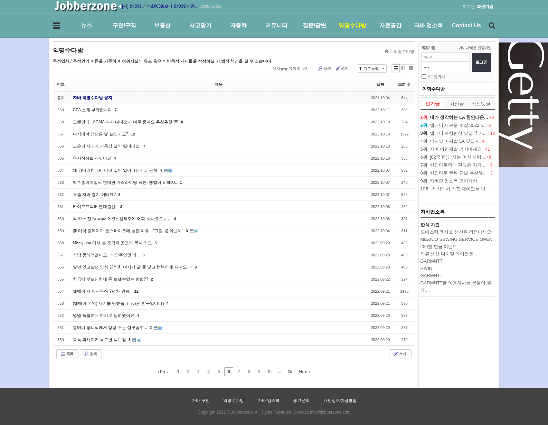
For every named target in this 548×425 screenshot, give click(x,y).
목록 (66, 354)
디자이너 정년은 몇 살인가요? (101, 134)
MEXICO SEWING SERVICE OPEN (457, 239)
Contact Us (466, 25)
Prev (163, 371)
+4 (482, 141)
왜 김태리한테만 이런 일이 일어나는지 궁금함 (116, 170)
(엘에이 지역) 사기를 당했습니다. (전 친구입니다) (119, 303)
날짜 (380, 84)
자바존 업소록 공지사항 (453, 180)
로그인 (469, 6)
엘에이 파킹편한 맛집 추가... (458, 133)
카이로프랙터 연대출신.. (96, 206)
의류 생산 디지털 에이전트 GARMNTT (447, 257)
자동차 (238, 25)
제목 (219, 84)
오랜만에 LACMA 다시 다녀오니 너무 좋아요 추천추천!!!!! (126, 122)
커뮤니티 (276, 25)
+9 (491, 117)
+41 (486, 149)
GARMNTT (432, 275)
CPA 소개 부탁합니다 (93, 109)
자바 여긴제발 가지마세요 (456, 149)
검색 (324, 68)
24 (289, 371)
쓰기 (342, 68)
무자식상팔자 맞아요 (93, 158)
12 (133, 134)
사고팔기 (200, 25)
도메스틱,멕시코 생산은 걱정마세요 (456, 232)
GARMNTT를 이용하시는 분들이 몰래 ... (456, 286)
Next (304, 371)
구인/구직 (124, 25)
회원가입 (428, 48)
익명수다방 (352, 25)
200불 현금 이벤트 (439, 246)
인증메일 (484, 48)
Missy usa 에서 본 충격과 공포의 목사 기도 (113, 242)
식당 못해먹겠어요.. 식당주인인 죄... (107, 255)
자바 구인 (200, 400)
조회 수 (404, 84)
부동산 (162, 25)
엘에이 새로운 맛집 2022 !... (458, 125)
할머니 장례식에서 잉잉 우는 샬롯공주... (111, 327)
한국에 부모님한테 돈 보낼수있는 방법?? (111, 279)
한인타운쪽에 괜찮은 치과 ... (458, 165)
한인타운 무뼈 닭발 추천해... (458, 173)
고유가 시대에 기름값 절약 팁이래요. (107, 146)
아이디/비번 (467, 48)
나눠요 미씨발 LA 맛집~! (454, 141)
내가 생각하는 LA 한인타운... (459, 117)
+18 (491, 133)
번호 (61, 84)
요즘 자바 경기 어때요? (95, 194)
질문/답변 (314, 25)
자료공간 (390, 25)
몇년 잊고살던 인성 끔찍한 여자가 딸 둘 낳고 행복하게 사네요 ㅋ (133, 267)
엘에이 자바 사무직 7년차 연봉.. (103, 291)
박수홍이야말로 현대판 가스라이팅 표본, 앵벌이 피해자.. (126, 182)
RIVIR (427, 268)
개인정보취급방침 (340, 400)
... (279, 371)
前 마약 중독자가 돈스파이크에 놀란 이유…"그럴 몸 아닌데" (129, 230)
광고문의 (301, 400)
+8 (488, 157)
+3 (490, 173)
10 (269, 371)
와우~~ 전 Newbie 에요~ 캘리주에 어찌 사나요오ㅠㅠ (122, 218)
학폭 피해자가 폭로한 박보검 (100, 339)
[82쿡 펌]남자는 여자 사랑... (457, 157)
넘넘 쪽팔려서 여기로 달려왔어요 (104, 315)
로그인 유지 (436, 77)
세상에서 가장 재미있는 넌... (460, 188)
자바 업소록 (428, 25)
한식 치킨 (430, 224)
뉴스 (86, 25)
